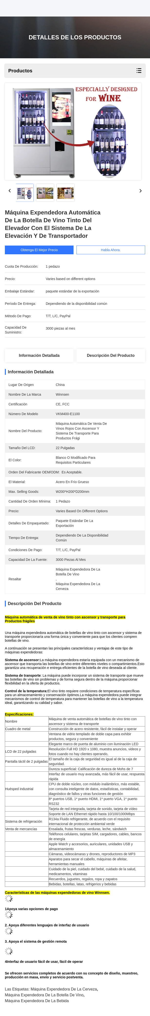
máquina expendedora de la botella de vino (44, 995)
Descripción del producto (111, 355)
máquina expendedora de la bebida (37, 1001)
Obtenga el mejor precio (39, 250)
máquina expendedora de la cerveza (64, 989)
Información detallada (39, 355)
